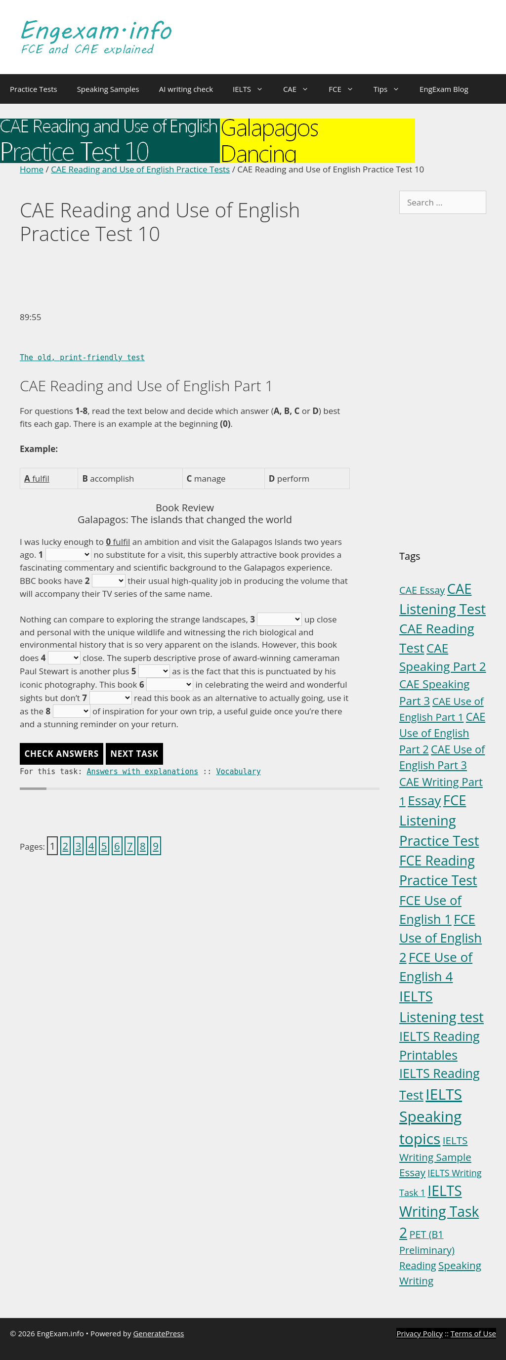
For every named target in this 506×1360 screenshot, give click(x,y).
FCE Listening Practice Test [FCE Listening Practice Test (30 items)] (439, 820)
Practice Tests (33, 89)
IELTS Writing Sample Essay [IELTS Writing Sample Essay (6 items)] (435, 1156)
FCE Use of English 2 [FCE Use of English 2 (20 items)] (440, 937)
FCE (346, 89)
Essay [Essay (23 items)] (424, 800)
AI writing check (186, 89)
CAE (301, 89)
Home (31, 169)
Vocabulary (238, 771)
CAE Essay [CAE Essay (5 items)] (422, 590)
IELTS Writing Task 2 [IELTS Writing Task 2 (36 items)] (439, 1211)
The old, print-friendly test (82, 357)
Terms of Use (473, 1333)
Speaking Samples (108, 89)
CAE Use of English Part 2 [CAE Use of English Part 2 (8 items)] (442, 732)
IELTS (253, 89)
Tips (392, 89)
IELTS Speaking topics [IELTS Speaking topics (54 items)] (430, 1116)
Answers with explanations (142, 771)
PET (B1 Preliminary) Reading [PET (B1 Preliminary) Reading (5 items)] (427, 1250)
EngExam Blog (444, 89)
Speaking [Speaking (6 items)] (459, 1265)
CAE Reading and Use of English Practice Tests (140, 169)
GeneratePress (158, 1333)
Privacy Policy (419, 1333)
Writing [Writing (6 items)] (416, 1280)
